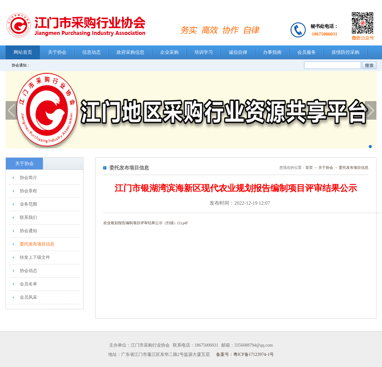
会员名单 (28, 284)
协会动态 (28, 270)
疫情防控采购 (345, 52)
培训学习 (203, 52)
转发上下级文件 (35, 257)
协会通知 (28, 230)
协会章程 (28, 191)
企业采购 (169, 52)
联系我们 (28, 217)
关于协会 (57, 52)
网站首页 (23, 52)
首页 (309, 167)
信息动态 (91, 52)
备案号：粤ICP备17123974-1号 (245, 354)
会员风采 (28, 297)
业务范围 (28, 204)
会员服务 (306, 52)
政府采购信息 (130, 52)
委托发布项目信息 (37, 244)
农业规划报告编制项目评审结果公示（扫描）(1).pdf (145, 223)
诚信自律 (238, 52)
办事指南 (272, 52)
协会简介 (28, 177)
